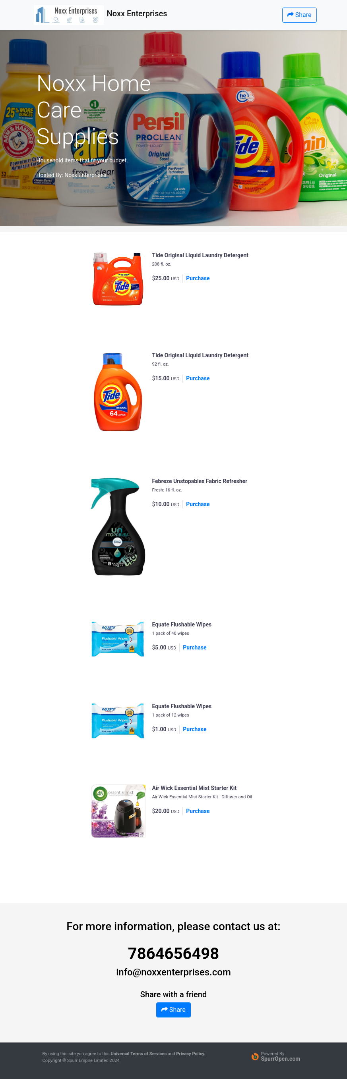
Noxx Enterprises (85, 175)
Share (299, 15)
